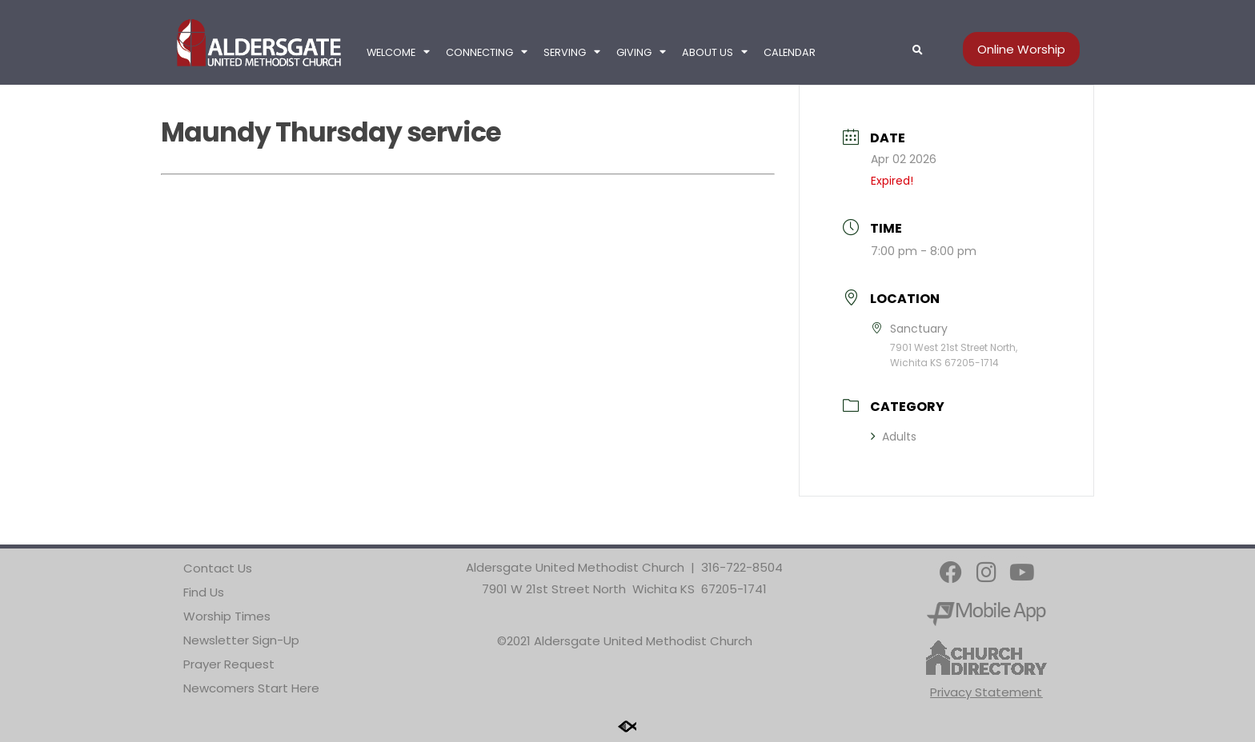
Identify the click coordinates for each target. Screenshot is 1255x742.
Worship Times (227, 616)
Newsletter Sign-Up (241, 640)
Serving (571, 52)
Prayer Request (229, 664)
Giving (641, 52)
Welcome (398, 52)
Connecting (486, 52)
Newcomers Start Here (251, 688)
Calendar (790, 52)
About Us (715, 52)
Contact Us (217, 568)
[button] (917, 50)
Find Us (203, 592)
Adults (893, 437)
